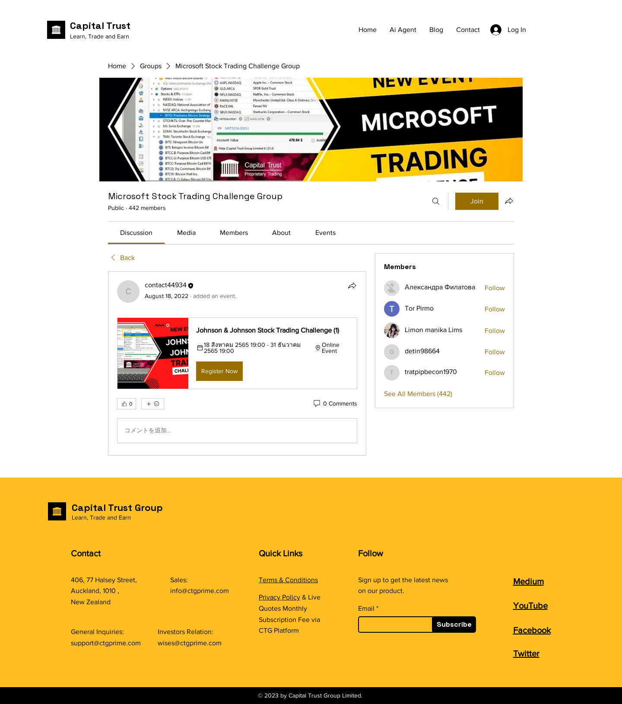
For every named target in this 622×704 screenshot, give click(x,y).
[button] (237, 353)
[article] (237, 363)
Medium (528, 581)
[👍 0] (126, 403)
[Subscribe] (454, 624)
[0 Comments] (334, 404)
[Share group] (509, 201)
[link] (136, 232)
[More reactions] (152, 403)
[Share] (352, 285)
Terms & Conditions (288, 579)
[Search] (436, 201)
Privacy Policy (279, 597)
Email (366, 608)
